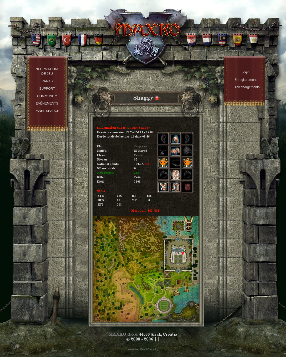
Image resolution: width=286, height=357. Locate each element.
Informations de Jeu (47, 71)
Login (245, 72)
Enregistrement (245, 80)
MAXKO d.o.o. (123, 334)
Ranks (47, 81)
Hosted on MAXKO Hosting (142, 349)
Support (47, 88)
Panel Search (47, 111)
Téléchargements (246, 87)
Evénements (47, 103)
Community (47, 96)
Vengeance (140, 146)
